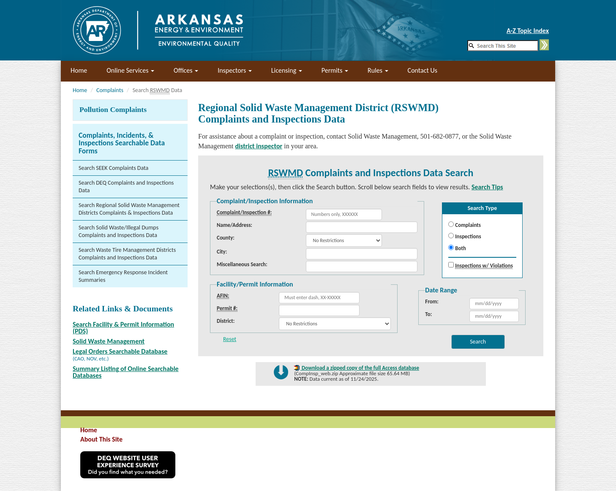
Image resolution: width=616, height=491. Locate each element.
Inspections (464, 236)
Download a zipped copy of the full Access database (359, 368)
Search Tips (487, 187)
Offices (186, 70)
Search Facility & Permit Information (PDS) (123, 327)
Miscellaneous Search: (242, 264)
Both (457, 248)
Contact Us (422, 70)
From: (432, 301)
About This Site (101, 439)
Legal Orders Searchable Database (120, 351)
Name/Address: (234, 225)
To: (428, 314)
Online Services (130, 70)
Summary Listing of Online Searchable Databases (126, 372)
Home (79, 70)
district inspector (259, 146)
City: (222, 251)
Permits (335, 70)
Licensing (286, 70)
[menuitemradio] (451, 224)
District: (225, 321)
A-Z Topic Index (528, 31)
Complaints (109, 90)
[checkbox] (451, 264)
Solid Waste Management (108, 341)
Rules (378, 70)
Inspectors (235, 70)
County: (225, 238)
